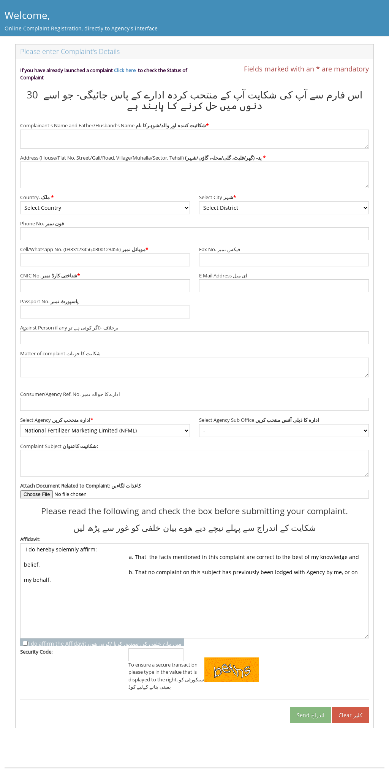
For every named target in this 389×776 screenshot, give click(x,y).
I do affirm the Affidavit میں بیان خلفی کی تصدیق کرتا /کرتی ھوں (105, 644)
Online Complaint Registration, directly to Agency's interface (81, 28)
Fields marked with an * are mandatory (306, 68)
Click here (125, 70)
